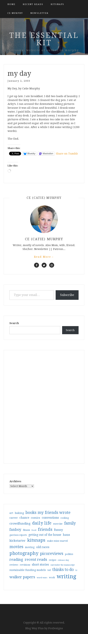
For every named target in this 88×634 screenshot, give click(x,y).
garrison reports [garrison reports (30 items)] (18, 535)
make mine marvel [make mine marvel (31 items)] (57, 541)
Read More (44, 256)
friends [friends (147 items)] (45, 529)
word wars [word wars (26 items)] (42, 577)
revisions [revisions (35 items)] (25, 564)
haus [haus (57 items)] (66, 535)
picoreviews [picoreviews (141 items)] (51, 553)
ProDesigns (55, 628)
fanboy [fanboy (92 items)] (15, 530)
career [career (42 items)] (13, 517)
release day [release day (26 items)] (63, 560)
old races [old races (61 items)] (42, 547)
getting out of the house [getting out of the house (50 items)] (44, 535)
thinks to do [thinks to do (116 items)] (63, 569)
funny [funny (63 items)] (58, 530)
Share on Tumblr (67, 153)
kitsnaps (57, 4)
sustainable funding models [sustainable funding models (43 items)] (27, 570)
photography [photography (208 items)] (23, 553)
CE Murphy (15, 13)
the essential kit (44, 39)
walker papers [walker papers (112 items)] (22, 577)
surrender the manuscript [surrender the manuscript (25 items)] (62, 565)
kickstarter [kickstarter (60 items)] (17, 540)
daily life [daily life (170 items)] (41, 523)
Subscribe (67, 295)
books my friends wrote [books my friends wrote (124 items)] (48, 512)
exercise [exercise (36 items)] (57, 523)
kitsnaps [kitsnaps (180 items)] (36, 540)
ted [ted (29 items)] (49, 570)
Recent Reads (33, 4)
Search (14, 323)
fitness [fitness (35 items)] (26, 530)
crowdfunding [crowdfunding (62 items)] (20, 523)
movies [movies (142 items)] (16, 546)
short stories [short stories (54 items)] (40, 564)
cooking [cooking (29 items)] (64, 518)
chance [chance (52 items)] (24, 517)
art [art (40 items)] (11, 513)
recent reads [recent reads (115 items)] (36, 559)
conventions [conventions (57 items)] (50, 517)
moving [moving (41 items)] (30, 547)
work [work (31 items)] (52, 577)
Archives (15, 481)
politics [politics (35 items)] (69, 554)
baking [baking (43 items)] (19, 513)
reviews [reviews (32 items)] (13, 564)
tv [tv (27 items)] (76, 570)
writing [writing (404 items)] (66, 576)
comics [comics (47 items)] (35, 517)
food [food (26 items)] (34, 530)
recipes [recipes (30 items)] (52, 560)
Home (11, 4)
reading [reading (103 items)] (16, 559)
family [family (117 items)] (70, 523)
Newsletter (39, 13)
